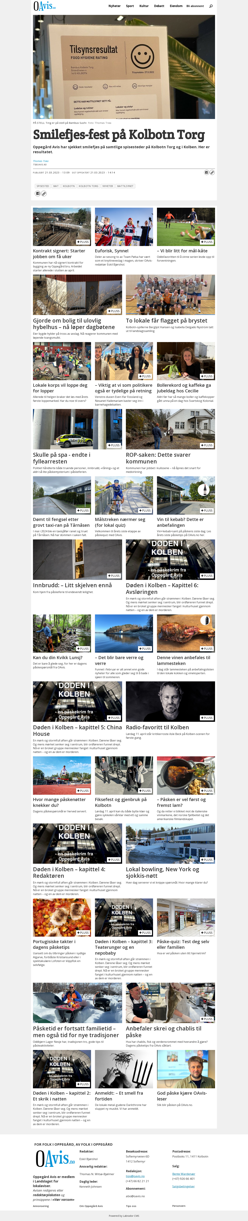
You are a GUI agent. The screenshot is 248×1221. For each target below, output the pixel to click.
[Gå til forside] (45, 6)
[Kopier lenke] (212, 172)
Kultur (144, 6)
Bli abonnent (195, 6)
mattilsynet (125, 186)
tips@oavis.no (135, 1176)
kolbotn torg (88, 186)
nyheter (108, 186)
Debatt (159, 6)
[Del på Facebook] (206, 172)
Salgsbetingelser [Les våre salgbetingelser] (183, 1186)
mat (56, 186)
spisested (43, 186)
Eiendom (176, 6)
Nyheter (114, 6)
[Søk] (211, 6)
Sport (130, 6)
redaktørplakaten (46, 1195)
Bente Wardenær (183, 1174)
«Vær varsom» (63, 1199)
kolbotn (69, 186)
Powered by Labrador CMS (124, 1215)
